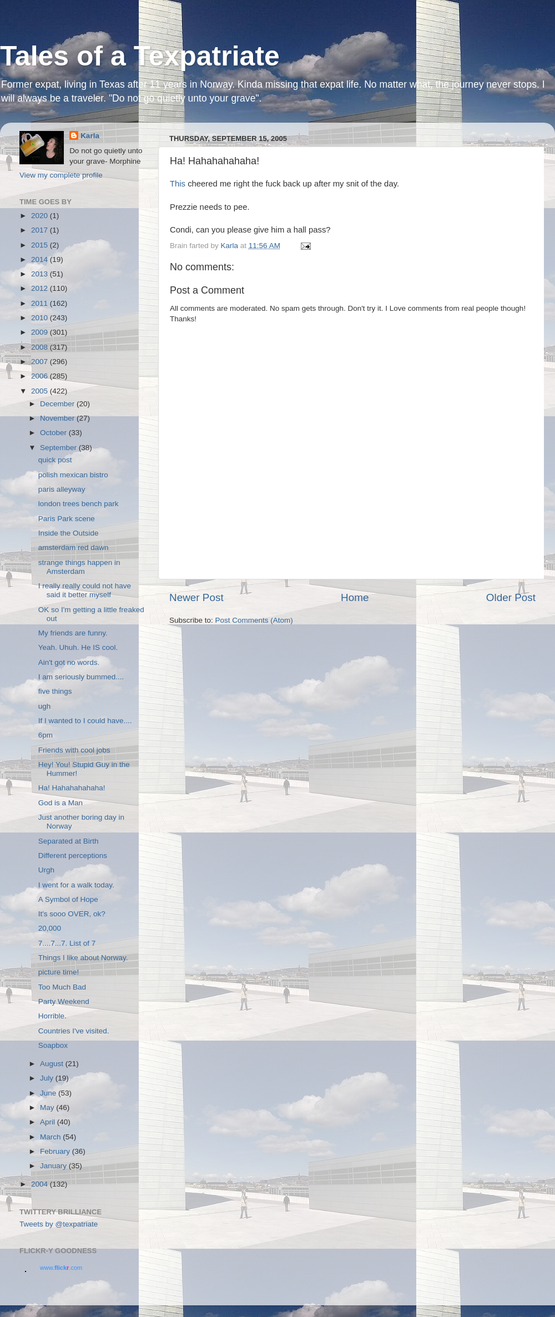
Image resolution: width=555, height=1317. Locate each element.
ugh (44, 706)
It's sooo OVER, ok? (71, 914)
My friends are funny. (73, 633)
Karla (89, 136)
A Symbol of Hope (68, 899)
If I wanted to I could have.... (85, 720)
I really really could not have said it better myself (84, 590)
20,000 (49, 928)
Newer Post (196, 597)
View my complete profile (61, 175)
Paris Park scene (66, 518)
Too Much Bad (62, 987)
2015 (40, 245)
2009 (40, 332)
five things (55, 691)
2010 (40, 318)
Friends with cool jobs (74, 750)
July (48, 1078)
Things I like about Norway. (83, 957)
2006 (40, 376)
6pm (45, 735)
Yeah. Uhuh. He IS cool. (78, 647)
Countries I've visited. (73, 1031)
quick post (55, 460)
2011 (40, 303)
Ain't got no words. (69, 662)
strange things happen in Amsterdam (79, 567)
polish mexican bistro (73, 475)
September (59, 447)
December (58, 404)
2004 (40, 1184)
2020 (40, 215)
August (52, 1063)
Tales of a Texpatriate (140, 56)
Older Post (511, 597)
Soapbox (53, 1045)
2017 (40, 230)
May (48, 1107)
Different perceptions (72, 855)
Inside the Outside (68, 533)
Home (355, 597)
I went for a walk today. (76, 885)
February (56, 1151)
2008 (40, 347)
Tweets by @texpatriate (58, 1224)
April (48, 1122)
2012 (40, 288)
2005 (40, 391)
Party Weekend (63, 1001)
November (58, 418)
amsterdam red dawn (73, 547)
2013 (40, 274)
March (51, 1137)
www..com (61, 1267)
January (54, 1166)
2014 (40, 259)
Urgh (46, 870)
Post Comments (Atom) (254, 620)
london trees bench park (78, 503)
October (54, 432)
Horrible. (52, 1016)
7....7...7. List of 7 (67, 943)
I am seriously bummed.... (81, 677)
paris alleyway (61, 489)
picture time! (58, 972)
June (49, 1093)
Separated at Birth (68, 841)
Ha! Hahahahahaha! (71, 788)
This (177, 183)
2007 (40, 361)
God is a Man (60, 803)
